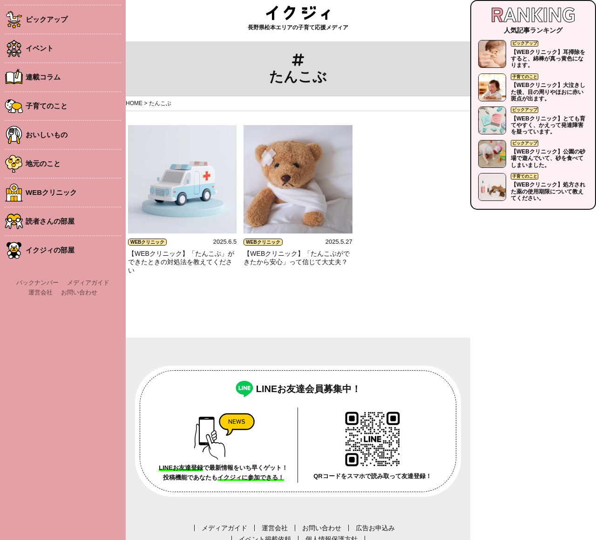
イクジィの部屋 (50, 250)
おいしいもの (47, 135)
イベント (40, 48)
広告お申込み (375, 528)
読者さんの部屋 (50, 221)
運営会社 (40, 292)
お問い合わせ (79, 292)
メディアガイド (88, 282)
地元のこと (43, 163)
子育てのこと (47, 106)
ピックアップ (47, 19)
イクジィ (298, 13)
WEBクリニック (51, 192)
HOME (134, 103)
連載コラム (43, 77)
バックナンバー (37, 282)
